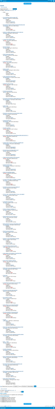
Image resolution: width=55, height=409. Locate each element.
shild (5, 151)
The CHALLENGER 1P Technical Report (10, 312)
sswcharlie (6, 121)
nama (5, 342)
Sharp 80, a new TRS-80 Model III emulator (11, 238)
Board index (3, 407)
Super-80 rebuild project (7, 164)
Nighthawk (6, 25)
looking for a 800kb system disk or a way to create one (13, 32)
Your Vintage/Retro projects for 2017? (10, 245)
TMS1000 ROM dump (7, 120)
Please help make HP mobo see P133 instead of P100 (13, 327)
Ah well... (4, 319)
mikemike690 (13, 80)
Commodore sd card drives (8, 201)
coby (5, 217)
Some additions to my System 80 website (10, 304)
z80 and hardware (6, 46)
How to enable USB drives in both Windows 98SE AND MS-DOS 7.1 (15, 135)
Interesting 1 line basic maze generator (10, 290)
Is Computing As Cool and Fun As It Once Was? (12, 282)
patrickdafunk (6, 224)
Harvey (5, 114)
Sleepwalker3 (6, 143)
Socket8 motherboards (7, 349)
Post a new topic (4, 7)
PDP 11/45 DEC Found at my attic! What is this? (12, 223)
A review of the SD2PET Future (9, 39)
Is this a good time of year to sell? (9, 76)
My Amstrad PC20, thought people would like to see (12, 363)
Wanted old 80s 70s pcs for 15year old (10, 216)
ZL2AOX (12, 51)
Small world (5, 275)
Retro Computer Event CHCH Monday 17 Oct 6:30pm (13, 356)
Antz (5, 92)
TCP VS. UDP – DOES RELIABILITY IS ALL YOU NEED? (13, 194)
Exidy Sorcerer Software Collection (9, 260)
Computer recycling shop (7, 91)
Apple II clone (5, 105)
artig (5, 239)
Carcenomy (13, 21)
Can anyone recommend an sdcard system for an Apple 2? (14, 98)
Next (1, 386)
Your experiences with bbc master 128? (10, 17)
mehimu (5, 195)
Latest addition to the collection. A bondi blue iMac (12, 253)
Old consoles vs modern (7, 297)
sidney (12, 257)
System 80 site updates (7, 61)
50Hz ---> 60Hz (6, 341)
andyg (12, 228)
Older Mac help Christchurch (8, 231)
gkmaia (5, 33)
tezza (12, 29)
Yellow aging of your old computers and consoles (12, 268)
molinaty (12, 88)
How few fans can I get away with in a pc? (11, 150)
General (4, 1)
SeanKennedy (6, 165)
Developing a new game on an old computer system (12, 113)
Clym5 (12, 338)
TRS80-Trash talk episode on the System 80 (11, 157)
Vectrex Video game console (8, 54)
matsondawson (7, 77)
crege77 (5, 55)
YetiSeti (5, 372)
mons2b (5, 269)
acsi (5, 276)
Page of (7, 10)
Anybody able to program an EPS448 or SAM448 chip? (13, 142)
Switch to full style (27, 3)
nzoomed (12, 331)
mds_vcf (5, 18)
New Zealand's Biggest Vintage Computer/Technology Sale (14, 24)
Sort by (23, 386)
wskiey (12, 95)
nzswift (5, 202)
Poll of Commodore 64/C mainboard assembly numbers (13, 334)
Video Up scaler (6, 69)
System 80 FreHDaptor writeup (8, 172)
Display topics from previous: (10, 386)
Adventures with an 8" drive (8, 83)
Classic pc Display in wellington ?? (9, 209)
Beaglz (12, 206)
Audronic (5, 180)
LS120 (5, 48)
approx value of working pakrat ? (9, 378)
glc (11, 102)
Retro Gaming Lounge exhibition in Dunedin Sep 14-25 (13, 371)
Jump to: (1, 391)
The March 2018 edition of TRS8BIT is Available (12, 179)
